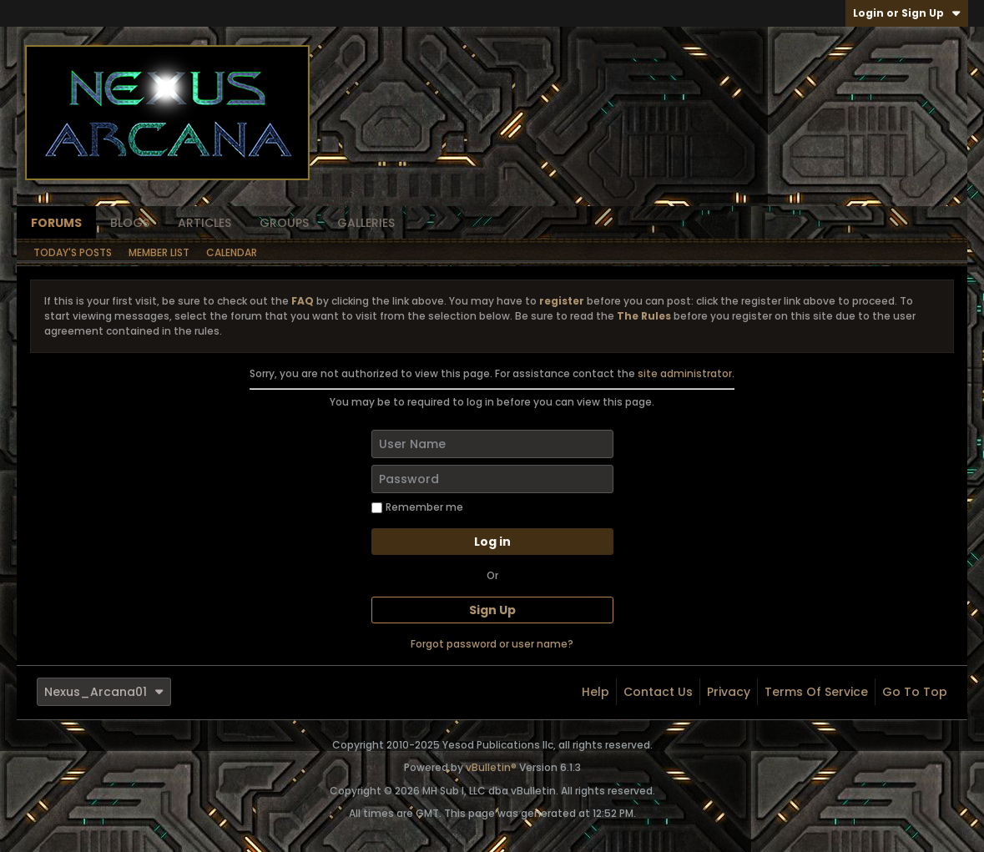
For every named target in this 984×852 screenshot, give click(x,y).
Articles (204, 222)
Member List (159, 252)
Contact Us (658, 691)
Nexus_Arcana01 (104, 691)
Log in (492, 541)
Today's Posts (72, 252)
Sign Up (492, 610)
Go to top (914, 691)
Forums (56, 222)
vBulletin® (491, 767)
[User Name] (492, 444)
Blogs (129, 222)
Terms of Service (816, 691)
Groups (284, 222)
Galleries (366, 222)
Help (595, 691)
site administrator (685, 373)
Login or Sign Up (907, 13)
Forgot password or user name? (492, 644)
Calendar (231, 252)
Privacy (728, 691)
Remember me (417, 507)
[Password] (492, 479)
